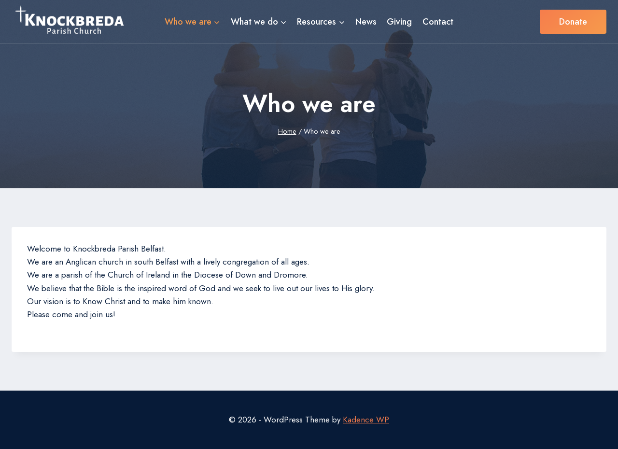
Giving (399, 21)
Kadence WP (366, 419)
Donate (573, 21)
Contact (437, 21)
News (366, 21)
